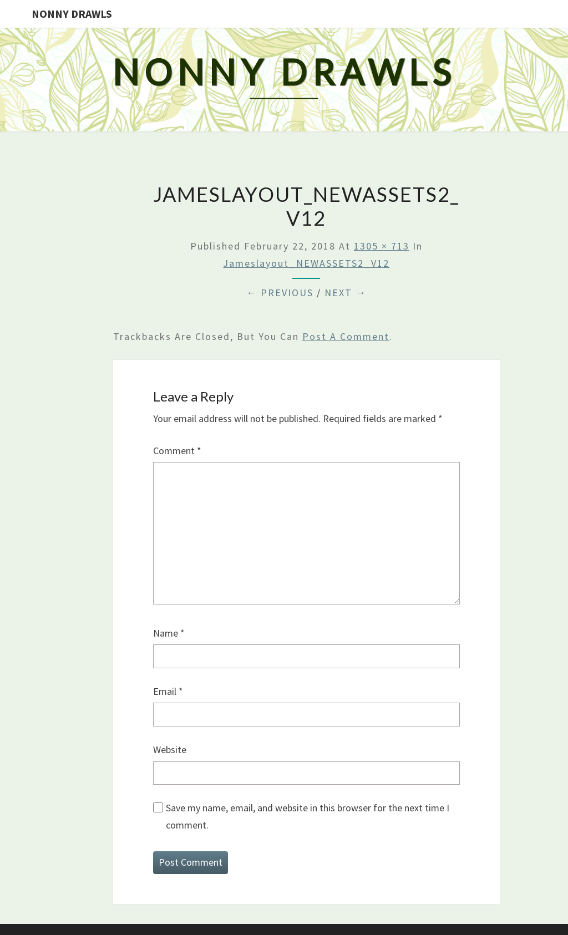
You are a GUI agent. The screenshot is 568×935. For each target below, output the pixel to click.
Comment (177, 450)
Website (169, 749)
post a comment (345, 336)
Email (168, 691)
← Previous (279, 292)
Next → (345, 292)
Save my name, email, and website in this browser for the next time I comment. (307, 816)
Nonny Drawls (72, 14)
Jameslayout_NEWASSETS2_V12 (306, 263)
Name (169, 633)
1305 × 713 (381, 246)
